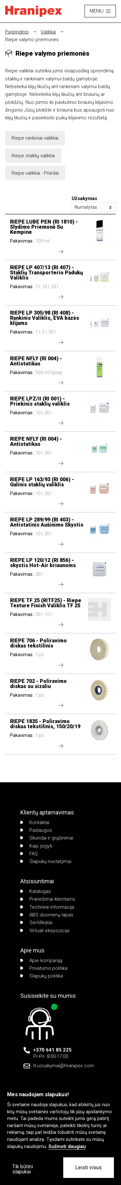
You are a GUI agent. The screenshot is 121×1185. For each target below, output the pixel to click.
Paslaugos (36, 830)
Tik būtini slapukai (22, 1169)
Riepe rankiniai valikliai (35, 138)
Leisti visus (88, 1167)
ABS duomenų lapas (46, 915)
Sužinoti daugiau (67, 1146)
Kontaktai (34, 822)
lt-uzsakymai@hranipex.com (63, 1066)
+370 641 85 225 (52, 1050)
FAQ (29, 854)
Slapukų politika (41, 976)
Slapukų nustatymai (45, 861)
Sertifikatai (36, 922)
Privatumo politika (43, 968)
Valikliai (48, 32)
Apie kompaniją (41, 960)
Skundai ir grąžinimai (46, 838)
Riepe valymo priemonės (32, 39)
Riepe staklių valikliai (33, 156)
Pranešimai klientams (47, 899)
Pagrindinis (17, 32)
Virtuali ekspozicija (44, 930)
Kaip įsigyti (36, 846)
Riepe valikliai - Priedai (35, 173)
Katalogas (35, 891)
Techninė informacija (47, 907)
